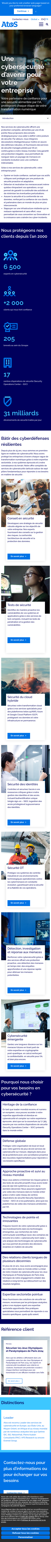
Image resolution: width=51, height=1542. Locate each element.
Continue (22, 11)
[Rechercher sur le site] (47, 24)
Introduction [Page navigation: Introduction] (7, 118)
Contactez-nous (20, 19)
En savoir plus (17, 556)
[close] (35, 11)
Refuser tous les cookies (25, 1533)
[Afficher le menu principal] (41, 24)
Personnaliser (25, 1537)
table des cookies (27, 1516)
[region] (25, 1365)
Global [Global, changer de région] (34, 19)
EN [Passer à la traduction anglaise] (42, 19)
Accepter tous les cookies (25, 1528)
